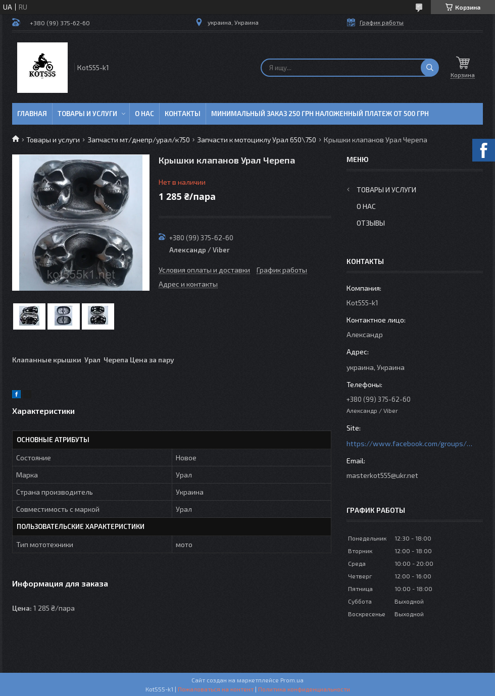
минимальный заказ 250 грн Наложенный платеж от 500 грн (320, 114)
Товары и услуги (87, 114)
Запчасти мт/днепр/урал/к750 (138, 139)
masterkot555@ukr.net (382, 475)
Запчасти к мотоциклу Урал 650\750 (256, 139)
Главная (32, 114)
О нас (144, 114)
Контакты (183, 114)
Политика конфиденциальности (304, 688)
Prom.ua (292, 679)
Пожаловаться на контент (216, 688)
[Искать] (430, 68)
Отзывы (371, 223)
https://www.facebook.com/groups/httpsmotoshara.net (409, 443)
